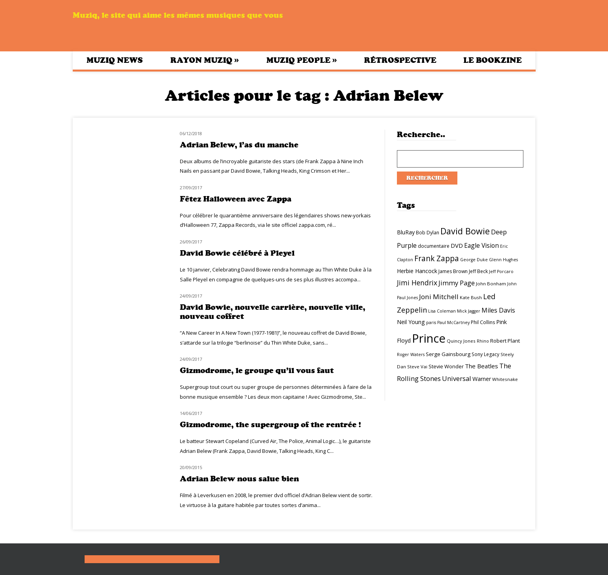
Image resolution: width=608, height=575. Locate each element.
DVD (457, 245)
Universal (456, 378)
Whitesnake (505, 379)
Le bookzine (492, 60)
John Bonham (491, 284)
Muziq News (115, 60)
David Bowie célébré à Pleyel (237, 253)
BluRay (406, 232)
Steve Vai (417, 367)
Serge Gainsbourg (448, 354)
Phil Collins (483, 322)
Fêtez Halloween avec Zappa (235, 199)
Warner (481, 379)
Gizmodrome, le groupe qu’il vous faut (257, 370)
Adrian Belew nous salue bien (239, 478)
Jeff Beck (478, 271)
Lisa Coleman (442, 311)
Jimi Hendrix (417, 282)
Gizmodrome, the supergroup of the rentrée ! (270, 424)
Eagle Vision (481, 245)
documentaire (433, 246)
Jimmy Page (456, 282)
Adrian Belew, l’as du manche (239, 144)
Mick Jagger (468, 311)
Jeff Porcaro (501, 271)
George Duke (474, 259)
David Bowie (465, 231)
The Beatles (481, 366)
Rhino (483, 341)
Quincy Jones (461, 341)
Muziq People (301, 60)
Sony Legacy (485, 354)
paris (431, 322)
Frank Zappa (436, 258)
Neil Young (411, 322)
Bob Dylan (427, 232)
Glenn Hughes (503, 259)
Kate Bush (471, 297)
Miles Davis (498, 310)
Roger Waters (411, 354)
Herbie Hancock (417, 271)
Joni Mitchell (439, 296)
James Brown (453, 271)
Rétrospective (400, 60)
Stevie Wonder (446, 366)
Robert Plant (505, 340)
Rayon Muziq (204, 60)
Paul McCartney (453, 322)
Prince (429, 338)
